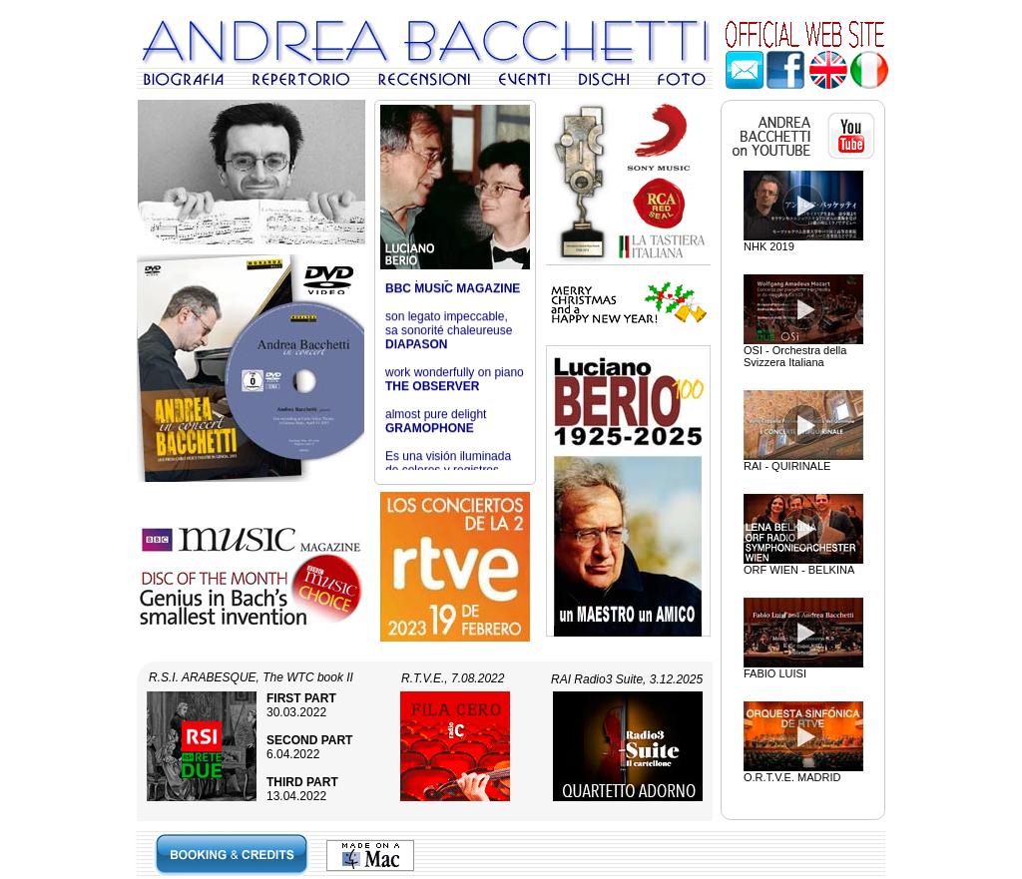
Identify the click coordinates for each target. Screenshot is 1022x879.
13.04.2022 (302, 789)
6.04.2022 (309, 747)
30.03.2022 (301, 705)
